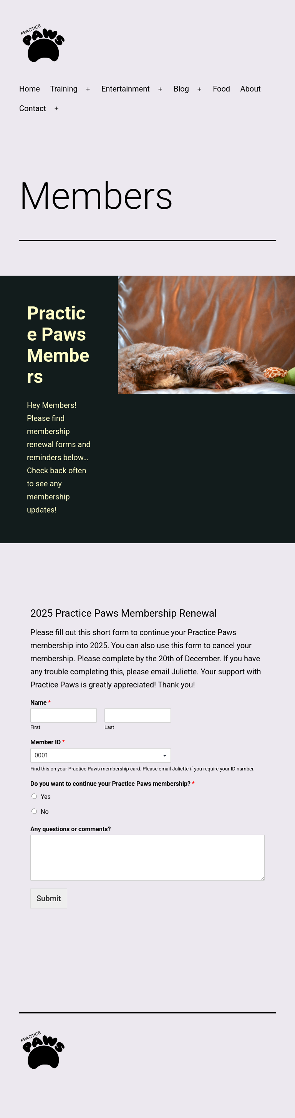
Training (64, 88)
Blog (181, 88)
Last (109, 727)
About (250, 88)
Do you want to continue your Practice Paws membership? (112, 783)
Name (40, 702)
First (35, 727)
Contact (32, 108)
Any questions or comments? (70, 829)
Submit (48, 898)
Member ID (47, 742)
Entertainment (125, 88)
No (45, 811)
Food (221, 88)
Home (29, 88)
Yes (46, 796)
